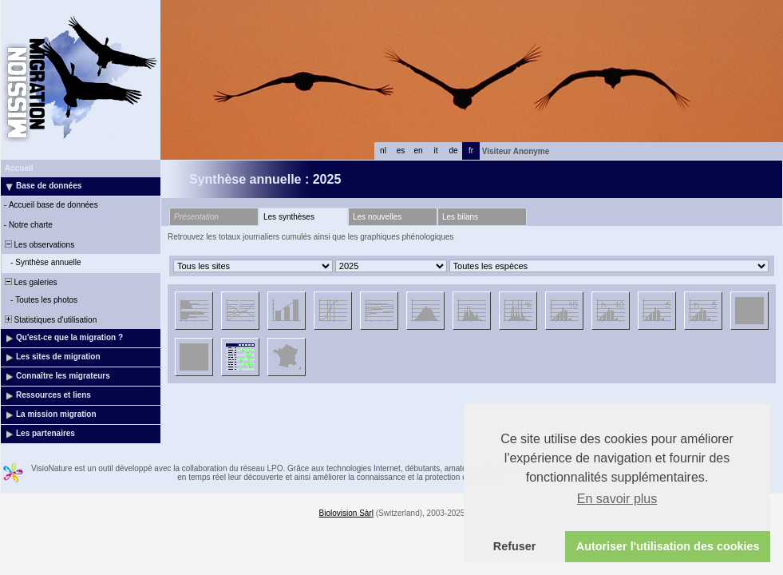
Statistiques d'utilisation (49, 319)
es (401, 150)
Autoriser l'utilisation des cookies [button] (668, 546)
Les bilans (460, 216)
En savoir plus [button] (617, 499)
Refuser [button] (514, 546)
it (436, 150)
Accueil (19, 168)
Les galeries (29, 282)
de (453, 150)
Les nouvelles (377, 216)
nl (383, 150)
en (417, 150)
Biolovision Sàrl (346, 513)
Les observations (38, 244)
